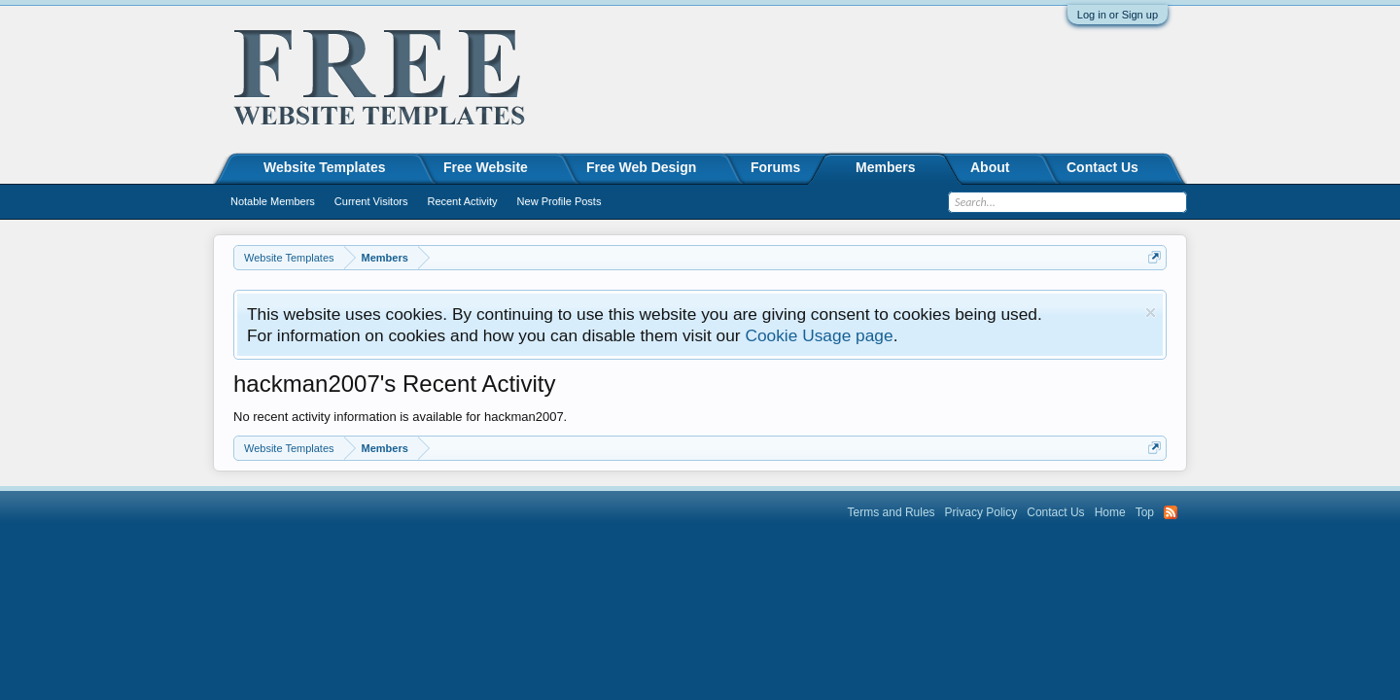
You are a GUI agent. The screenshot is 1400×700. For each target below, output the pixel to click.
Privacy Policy (981, 512)
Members (885, 167)
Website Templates (324, 167)
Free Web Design (641, 167)
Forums (775, 167)
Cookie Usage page (818, 335)
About (989, 167)
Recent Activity (462, 201)
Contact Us (1102, 167)
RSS (1170, 512)
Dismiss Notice (1150, 312)
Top (1145, 512)
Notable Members (272, 201)
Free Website (485, 167)
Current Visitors (371, 201)
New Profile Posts (559, 201)
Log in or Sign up (1117, 14)
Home (1110, 512)
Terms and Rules (891, 512)
